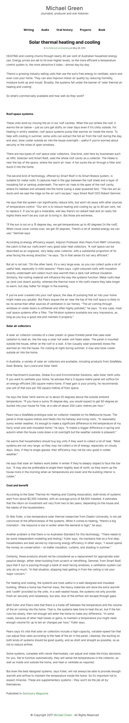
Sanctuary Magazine (35, 693)
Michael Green (64, 8)
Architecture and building (58, 48)
